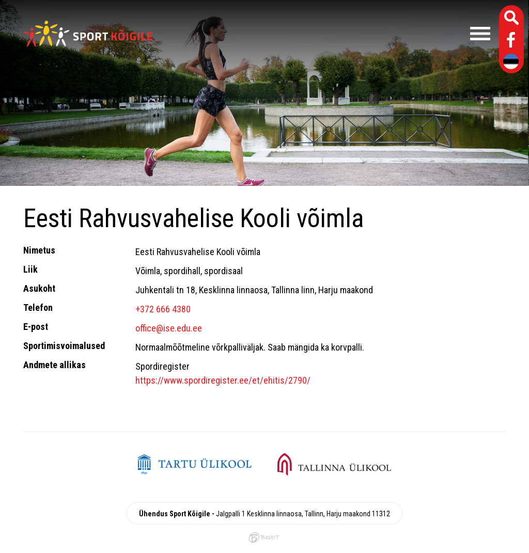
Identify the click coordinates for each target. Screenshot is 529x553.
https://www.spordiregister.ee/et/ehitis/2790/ (222, 380)
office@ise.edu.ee (168, 328)
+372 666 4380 (163, 309)
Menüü (326, 33)
